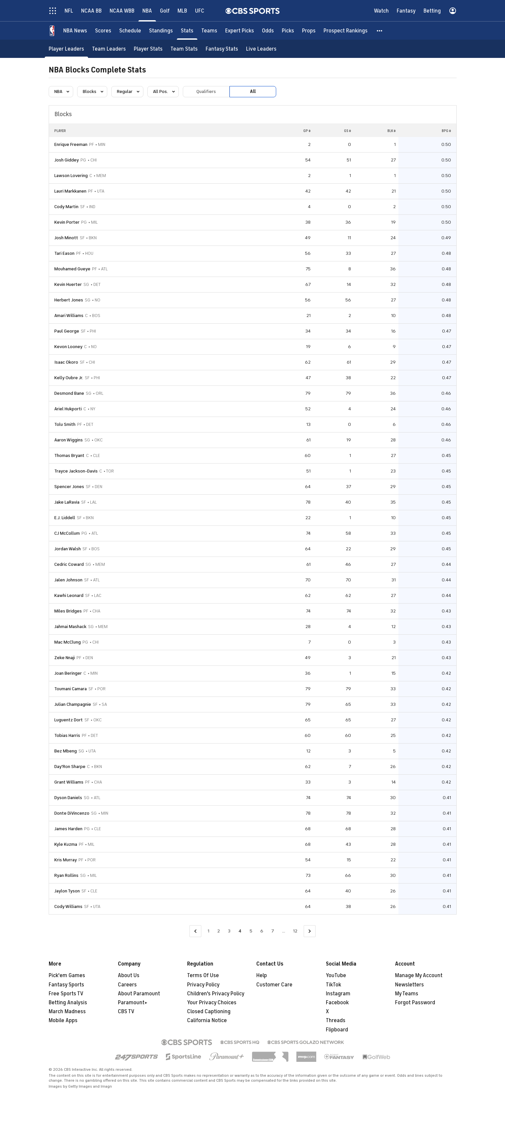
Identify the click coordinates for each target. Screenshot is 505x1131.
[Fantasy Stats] (222, 49)
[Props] (309, 31)
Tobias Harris (67, 735)
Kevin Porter (66, 222)
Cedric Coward (69, 564)
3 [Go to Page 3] (229, 931)
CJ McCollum (67, 533)
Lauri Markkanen (70, 191)
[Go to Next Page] (310, 931)
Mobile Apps (63, 1020)
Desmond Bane (69, 393)
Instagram (338, 993)
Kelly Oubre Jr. (68, 378)
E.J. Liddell (64, 517)
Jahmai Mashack (70, 626)
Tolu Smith (65, 424)
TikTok (333, 984)
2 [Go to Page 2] (218, 931)
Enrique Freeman (70, 144)
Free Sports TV (66, 993)
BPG (446, 130)
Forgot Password (415, 1002)
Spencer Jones (69, 486)
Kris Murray (65, 860)
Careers (127, 984)
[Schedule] (130, 31)
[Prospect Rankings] (346, 31)
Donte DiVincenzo (71, 813)
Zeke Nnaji (64, 657)
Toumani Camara (70, 689)
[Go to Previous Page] (195, 931)
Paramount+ (132, 1002)
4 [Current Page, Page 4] (239, 931)
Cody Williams (68, 906)
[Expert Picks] (239, 31)
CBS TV (126, 1011)
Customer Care (274, 984)
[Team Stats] (184, 49)
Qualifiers (206, 91)
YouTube (336, 975)
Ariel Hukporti (68, 409)
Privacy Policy (203, 984)
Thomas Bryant (69, 455)
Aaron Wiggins (68, 440)
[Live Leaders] (261, 49)
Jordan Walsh (67, 549)
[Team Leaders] (109, 49)
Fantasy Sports (66, 984)
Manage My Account (418, 975)
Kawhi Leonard (68, 595)
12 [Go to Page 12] (295, 931)
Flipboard (337, 1029)
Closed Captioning (208, 1011)
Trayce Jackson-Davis (76, 471)
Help (261, 975)
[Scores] (103, 31)
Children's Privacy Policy (215, 993)
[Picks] (288, 31)
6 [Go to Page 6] (261, 931)
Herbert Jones (68, 300)
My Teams (406, 993)
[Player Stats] (148, 49)
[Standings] (161, 31)
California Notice (207, 1020)
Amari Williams (68, 315)
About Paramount (139, 993)
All (253, 91)
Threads (335, 1020)
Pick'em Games (67, 975)
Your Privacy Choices (211, 1002)
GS (347, 130)
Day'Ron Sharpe (69, 766)
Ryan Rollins (66, 875)
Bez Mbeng (65, 751)
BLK (391, 130)
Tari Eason (64, 253)
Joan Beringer (68, 673)
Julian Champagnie (72, 704)
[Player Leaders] (66, 49)
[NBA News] (75, 31)
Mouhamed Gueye (72, 269)
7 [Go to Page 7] (272, 931)
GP (307, 130)
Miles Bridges (68, 611)
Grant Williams (68, 782)
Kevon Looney (68, 346)
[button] (380, 31)
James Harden (68, 829)
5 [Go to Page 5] (250, 931)
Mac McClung (67, 642)
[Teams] (209, 31)
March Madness (67, 1011)
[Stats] (187, 31)
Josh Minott (66, 238)
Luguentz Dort (68, 720)
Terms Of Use (203, 975)
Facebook (337, 1002)
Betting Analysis (68, 1002)
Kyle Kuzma (65, 844)
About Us (128, 975)
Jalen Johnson (68, 580)
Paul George (66, 331)
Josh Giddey (66, 160)
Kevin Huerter (68, 284)
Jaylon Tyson (67, 891)
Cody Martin (66, 206)
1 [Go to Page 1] (208, 931)
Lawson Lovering (71, 175)
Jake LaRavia (66, 502)
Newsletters (409, 984)
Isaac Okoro (66, 362)
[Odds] (268, 31)
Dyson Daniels (68, 797)
